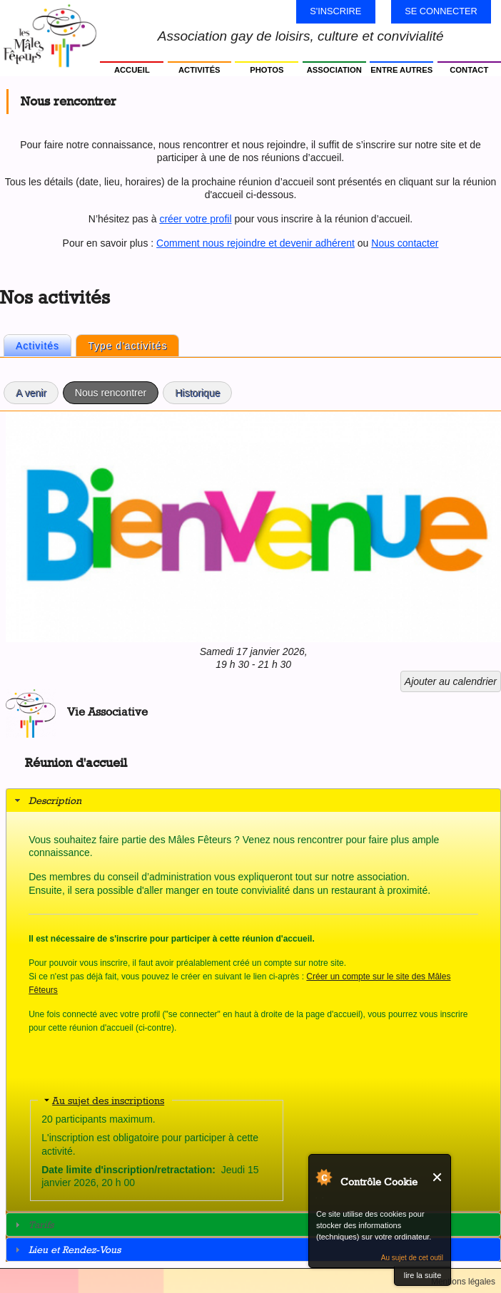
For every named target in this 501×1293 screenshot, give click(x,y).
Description (55, 800)
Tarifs (41, 1224)
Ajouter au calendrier (451, 681)
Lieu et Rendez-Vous (75, 1249)
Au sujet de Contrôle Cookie (323, 1177)
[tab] (253, 800)
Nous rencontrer (116, 390)
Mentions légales (463, 1282)
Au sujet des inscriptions (108, 1100)
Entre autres (401, 70)
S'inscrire (335, 11)
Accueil (132, 70)
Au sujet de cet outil (412, 1258)
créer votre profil (195, 219)
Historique (197, 392)
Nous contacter (404, 243)
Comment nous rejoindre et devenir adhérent (255, 243)
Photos (266, 70)
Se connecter (441, 11)
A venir (31, 392)
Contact (469, 70)
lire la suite (423, 1275)
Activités (199, 70)
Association (334, 70)
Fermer (437, 1177)
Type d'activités (127, 345)
